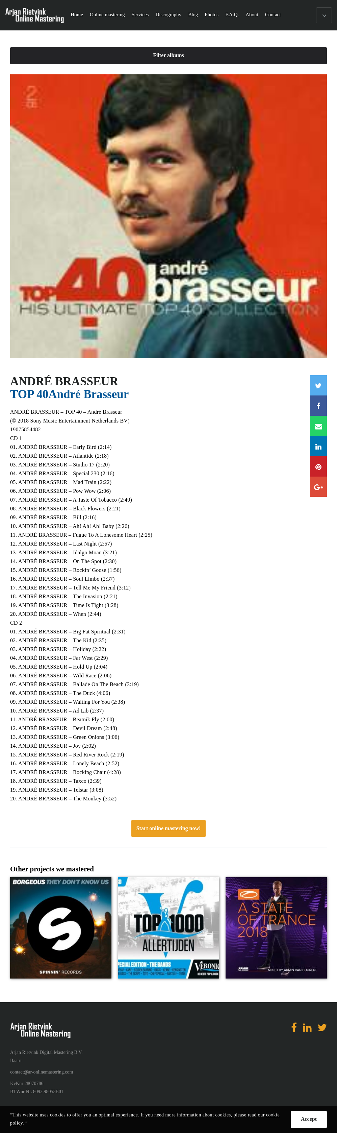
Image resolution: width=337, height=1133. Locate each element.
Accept (309, 1119)
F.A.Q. (232, 14)
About (251, 14)
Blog (193, 14)
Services (140, 14)
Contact (273, 14)
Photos (211, 14)
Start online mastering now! (168, 828)
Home (77, 14)
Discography (168, 14)
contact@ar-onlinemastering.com (41, 1072)
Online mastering (107, 14)
